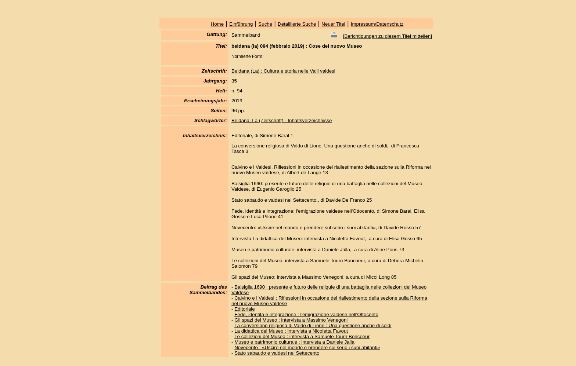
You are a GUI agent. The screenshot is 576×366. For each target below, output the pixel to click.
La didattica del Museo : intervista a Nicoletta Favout (291, 331)
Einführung (241, 24)
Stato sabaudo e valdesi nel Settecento (276, 353)
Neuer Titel (333, 24)
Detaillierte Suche (297, 24)
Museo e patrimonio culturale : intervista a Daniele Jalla (294, 342)
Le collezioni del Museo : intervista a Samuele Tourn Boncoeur (302, 336)
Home (217, 24)
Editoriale (244, 309)
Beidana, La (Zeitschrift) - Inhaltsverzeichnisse (281, 120)
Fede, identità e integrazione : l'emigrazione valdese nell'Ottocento (306, 314)
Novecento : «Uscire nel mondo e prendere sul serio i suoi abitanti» (307, 347)
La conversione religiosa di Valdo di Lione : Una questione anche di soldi (312, 325)
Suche (265, 24)
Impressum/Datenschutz (377, 24)
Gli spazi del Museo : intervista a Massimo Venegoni (291, 320)
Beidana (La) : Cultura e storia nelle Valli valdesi (283, 71)
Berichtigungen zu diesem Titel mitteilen (387, 36)
